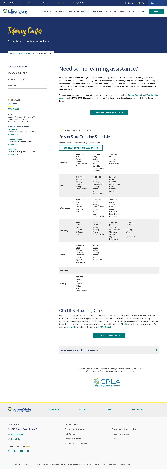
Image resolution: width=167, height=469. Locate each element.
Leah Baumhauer (15, 139)
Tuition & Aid (60, 11)
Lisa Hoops (12, 129)
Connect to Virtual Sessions (79, 148)
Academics (97, 11)
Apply (156, 11)
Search (153, 3)
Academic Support (17, 73)
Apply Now (54, 409)
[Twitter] (28, 451)
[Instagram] (9, 451)
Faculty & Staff (78, 3)
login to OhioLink (108, 335)
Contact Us (137, 409)
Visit (143, 3)
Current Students (28, 3)
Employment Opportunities (124, 429)
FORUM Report (71, 434)
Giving (130, 3)
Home (11, 53)
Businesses (60, 3)
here (127, 324)
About (141, 11)
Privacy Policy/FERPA (76, 464)
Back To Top (21, 464)
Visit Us (83, 409)
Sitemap (112, 464)
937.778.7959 (13, 109)
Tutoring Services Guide (108, 112)
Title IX (115, 438)
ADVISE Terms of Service (76, 443)
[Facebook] (15, 451)
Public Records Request (96, 464)
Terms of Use (124, 464)
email (72, 327)
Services (12, 85)
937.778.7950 (13, 134)
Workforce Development (79, 11)
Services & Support (127, 11)
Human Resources (120, 434)
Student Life (111, 11)
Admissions (46, 11)
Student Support (17, 79)
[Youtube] (21, 451)
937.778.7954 (13, 154)
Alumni (45, 3)
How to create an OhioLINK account (79, 350)
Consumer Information (75, 429)
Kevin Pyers (12, 149)
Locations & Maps (73, 438)
